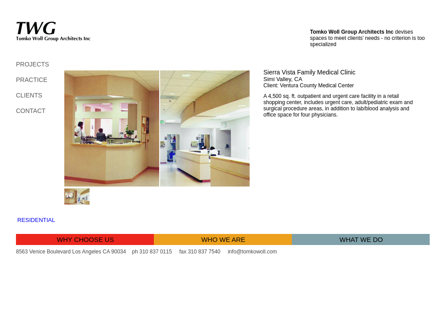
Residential (36, 220)
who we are (223, 239)
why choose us (85, 239)
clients (29, 95)
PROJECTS (32, 64)
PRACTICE (31, 79)
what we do (361, 239)
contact (31, 110)
